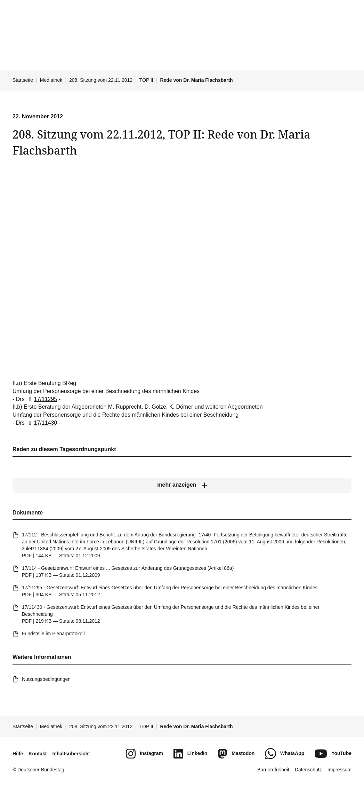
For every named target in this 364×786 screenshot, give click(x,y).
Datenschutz (308, 769)
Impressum (339, 769)
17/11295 (41, 399)
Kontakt (38, 753)
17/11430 (41, 423)
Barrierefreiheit (273, 769)
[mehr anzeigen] (182, 485)
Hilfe (18, 753)
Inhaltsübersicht (71, 753)
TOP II (146, 80)
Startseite (23, 80)
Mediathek (51, 80)
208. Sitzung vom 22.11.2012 (100, 80)
